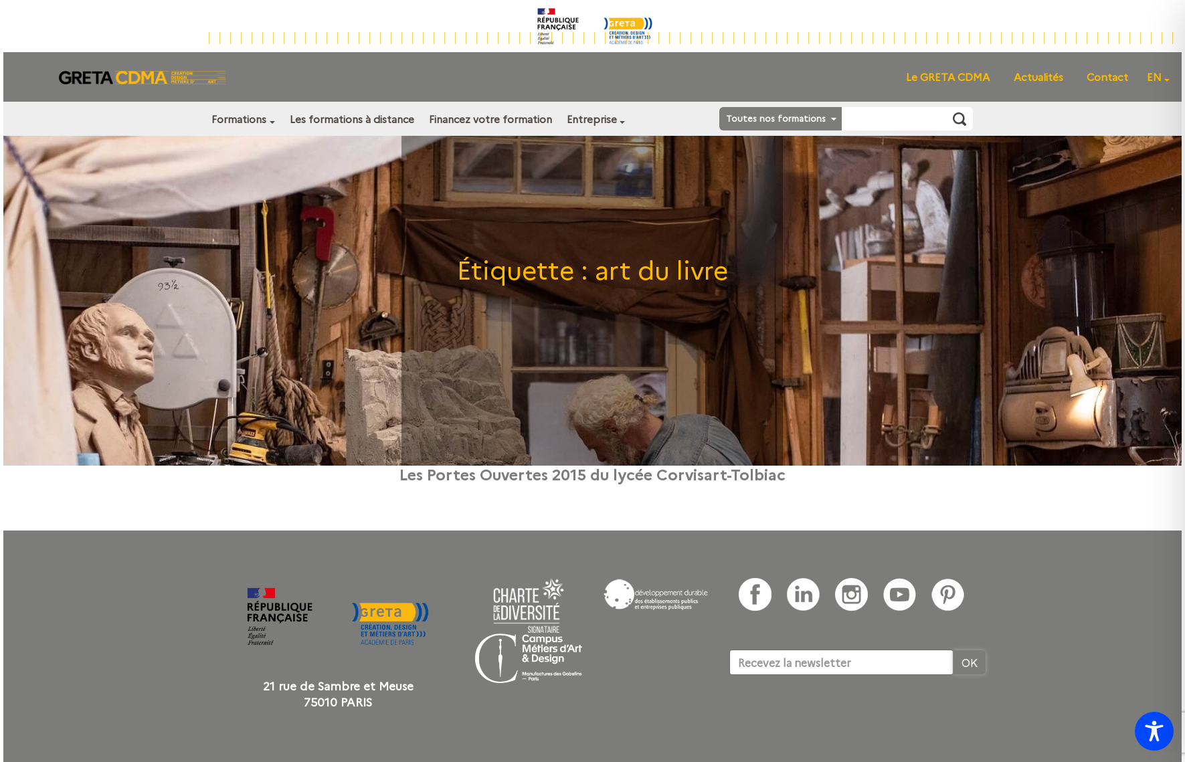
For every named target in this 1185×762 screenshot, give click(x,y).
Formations (238, 119)
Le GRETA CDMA (948, 77)
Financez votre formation (490, 119)
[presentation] (831, 716)
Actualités (1038, 77)
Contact (1107, 77)
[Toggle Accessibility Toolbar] (1154, 731)
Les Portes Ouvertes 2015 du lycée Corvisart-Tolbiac (592, 473)
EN (1154, 77)
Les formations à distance (352, 119)
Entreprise (592, 119)
